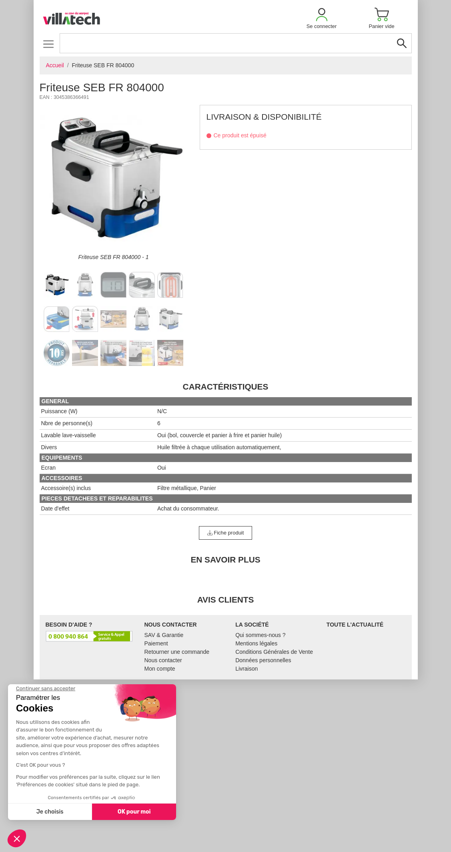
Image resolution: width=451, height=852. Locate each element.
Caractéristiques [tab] (226, 386)
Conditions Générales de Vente (274, 652)
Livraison (246, 668)
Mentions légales (256, 643)
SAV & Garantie (164, 635)
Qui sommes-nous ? (260, 635)
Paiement (156, 643)
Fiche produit (225, 533)
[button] (322, 18)
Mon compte (159, 668)
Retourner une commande (177, 652)
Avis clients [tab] (225, 599)
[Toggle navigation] (49, 44)
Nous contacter (163, 660)
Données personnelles (263, 660)
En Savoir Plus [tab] (225, 559)
